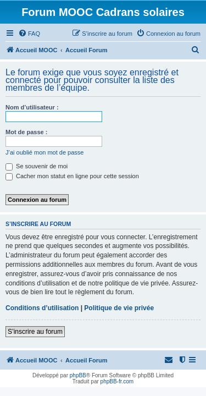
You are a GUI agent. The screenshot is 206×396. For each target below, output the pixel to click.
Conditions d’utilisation (42, 308)
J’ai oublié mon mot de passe (44, 152)
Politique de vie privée (119, 308)
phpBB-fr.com (117, 381)
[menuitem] (29, 33)
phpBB (78, 375)
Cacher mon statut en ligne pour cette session (72, 176)
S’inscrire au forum (35, 332)
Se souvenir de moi (36, 166)
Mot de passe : (26, 132)
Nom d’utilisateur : (32, 107)
